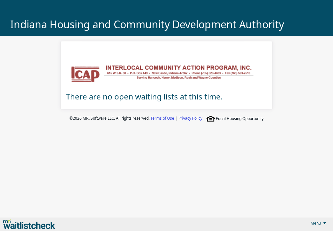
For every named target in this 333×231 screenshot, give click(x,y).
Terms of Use (162, 118)
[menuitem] (318, 223)
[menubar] (318, 223)
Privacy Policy (190, 118)
